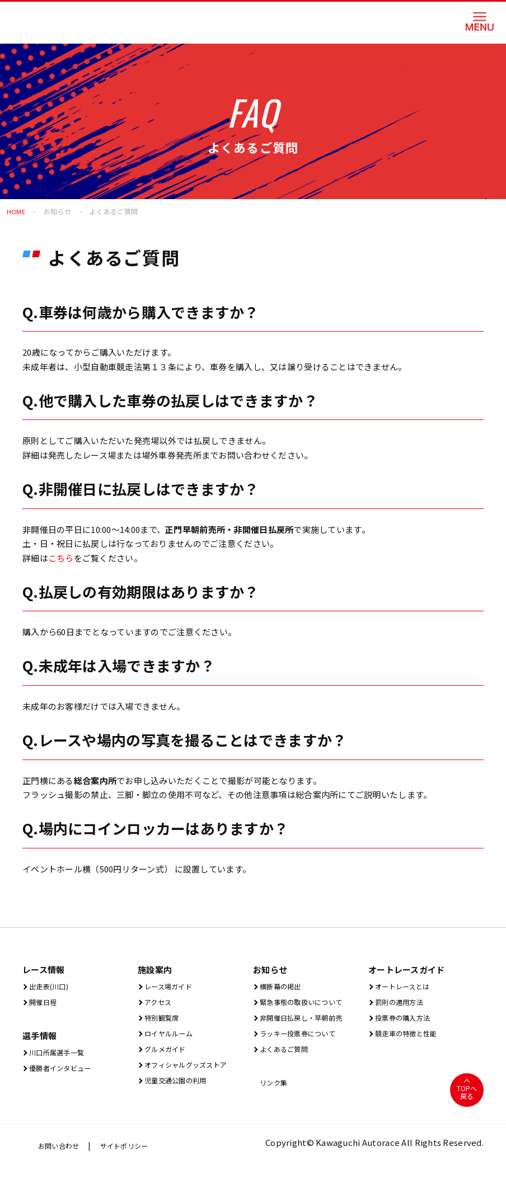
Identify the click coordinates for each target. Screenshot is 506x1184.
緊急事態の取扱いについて (308, 1003)
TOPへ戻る (466, 1098)
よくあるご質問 (287, 1053)
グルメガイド (168, 1053)
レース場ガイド (171, 986)
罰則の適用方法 (402, 1003)
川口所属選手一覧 (61, 1054)
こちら (61, 558)
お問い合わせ (62, 1165)
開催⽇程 (43, 1003)
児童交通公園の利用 (180, 1087)
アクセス (159, 1003)
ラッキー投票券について (304, 1037)
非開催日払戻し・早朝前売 (308, 1020)
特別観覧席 (163, 1020)
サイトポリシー (135, 1165)
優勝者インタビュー (65, 1071)
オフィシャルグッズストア (193, 1070)
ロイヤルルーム (172, 1037)
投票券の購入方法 (407, 1020)
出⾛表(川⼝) (51, 986)
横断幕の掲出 (283, 986)
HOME (16, 211)
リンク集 (274, 1088)
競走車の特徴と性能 (411, 1037)
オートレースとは (406, 986)
